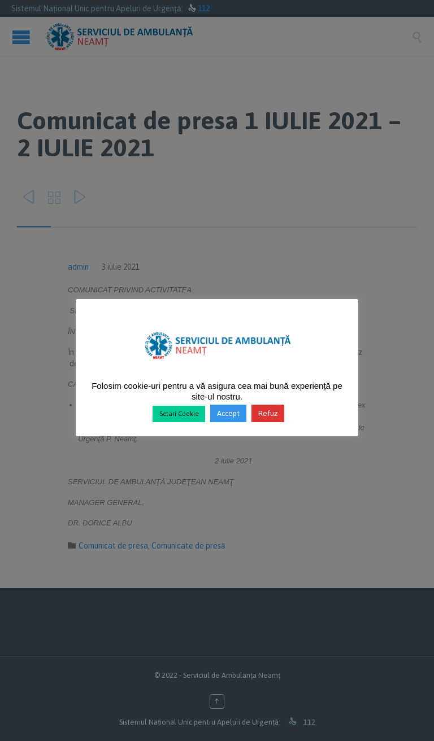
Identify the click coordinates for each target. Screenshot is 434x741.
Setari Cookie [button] (178, 413)
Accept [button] (228, 413)
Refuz (267, 413)
